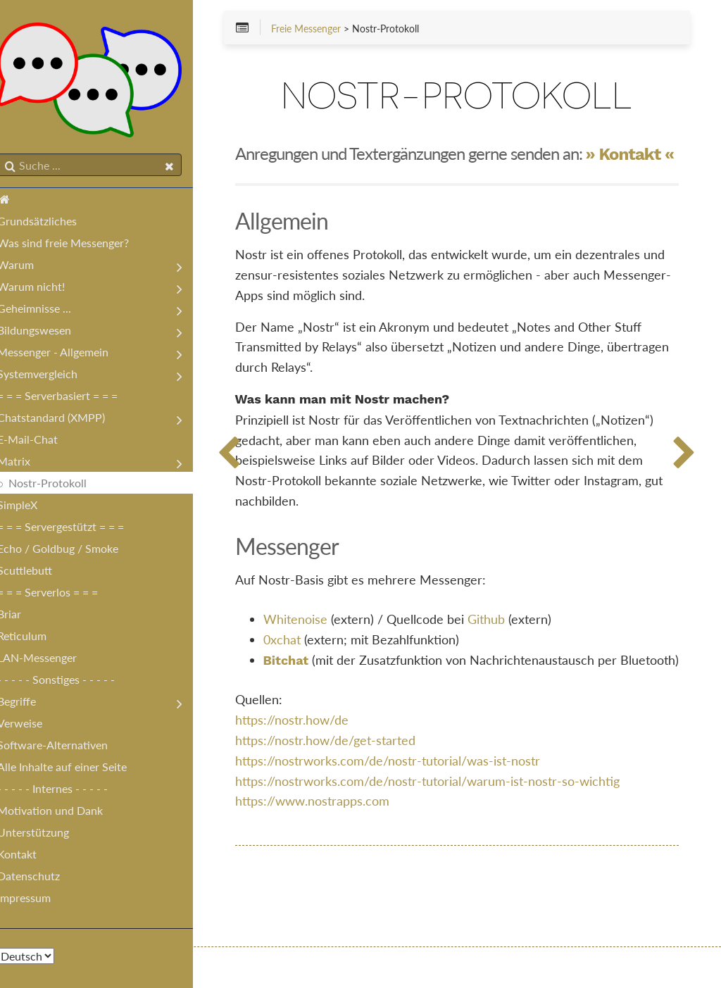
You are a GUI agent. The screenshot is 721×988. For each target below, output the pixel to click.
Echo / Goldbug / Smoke (71, 551)
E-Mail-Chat (41, 442)
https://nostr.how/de (313, 760)
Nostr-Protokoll (62, 485)
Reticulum (36, 638)
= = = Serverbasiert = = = (71, 398)
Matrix (27, 463)
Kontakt (31, 856)
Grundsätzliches (51, 223)
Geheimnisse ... (48, 311)
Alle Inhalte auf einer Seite (76, 769)
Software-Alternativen (66, 747)
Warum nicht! (45, 289)
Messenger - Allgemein (67, 354)
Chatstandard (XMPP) (65, 420)
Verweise (33, 725)
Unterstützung (47, 835)
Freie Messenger (327, 29)
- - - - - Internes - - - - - (66, 791)
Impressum (38, 900)
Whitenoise (316, 638)
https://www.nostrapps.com (333, 841)
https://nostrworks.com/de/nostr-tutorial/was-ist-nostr (408, 800)
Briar (23, 616)
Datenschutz (42, 878)
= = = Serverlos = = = (61, 594)
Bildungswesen (48, 332)
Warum (29, 267)
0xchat (303, 659)
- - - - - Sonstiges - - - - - (70, 682)
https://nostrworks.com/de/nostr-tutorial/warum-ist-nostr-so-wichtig (448, 821)
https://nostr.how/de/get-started (346, 780)
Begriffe (30, 704)
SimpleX (31, 507)
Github (507, 638)
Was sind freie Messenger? (77, 245)
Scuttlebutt (38, 573)
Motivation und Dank (64, 813)
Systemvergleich (51, 376)
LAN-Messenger (51, 660)
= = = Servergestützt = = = (74, 529)
